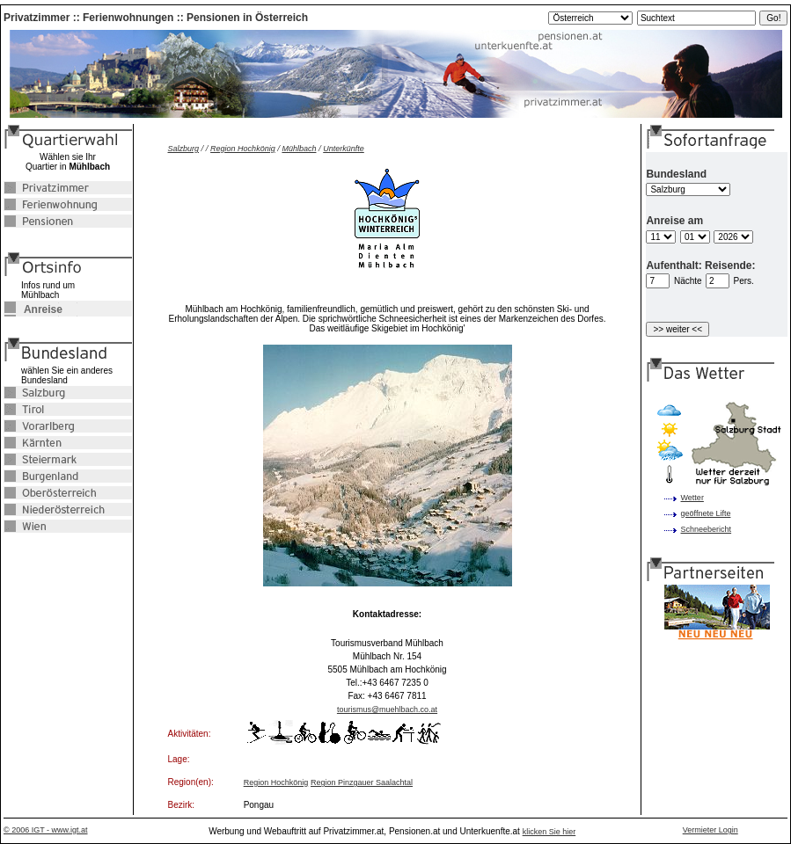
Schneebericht (706, 529)
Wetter (692, 497)
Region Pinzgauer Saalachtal (362, 782)
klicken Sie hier (549, 831)
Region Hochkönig (242, 148)
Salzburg (184, 148)
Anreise (33, 309)
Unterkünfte (343, 148)
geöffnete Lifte (706, 513)
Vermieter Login (710, 830)
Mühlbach (299, 148)
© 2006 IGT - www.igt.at (46, 830)
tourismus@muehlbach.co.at (387, 709)
